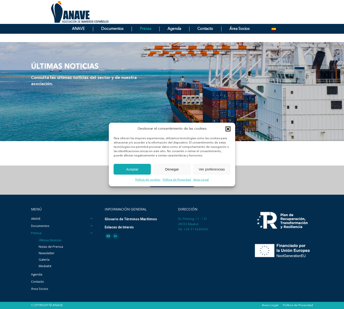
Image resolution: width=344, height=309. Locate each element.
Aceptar (132, 169)
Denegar (172, 169)
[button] (228, 129)
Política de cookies (147, 180)
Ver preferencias (212, 169)
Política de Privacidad (177, 180)
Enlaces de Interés (119, 227)
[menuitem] (273, 37)
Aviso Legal (201, 180)
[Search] (261, 4)
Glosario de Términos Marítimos (131, 219)
